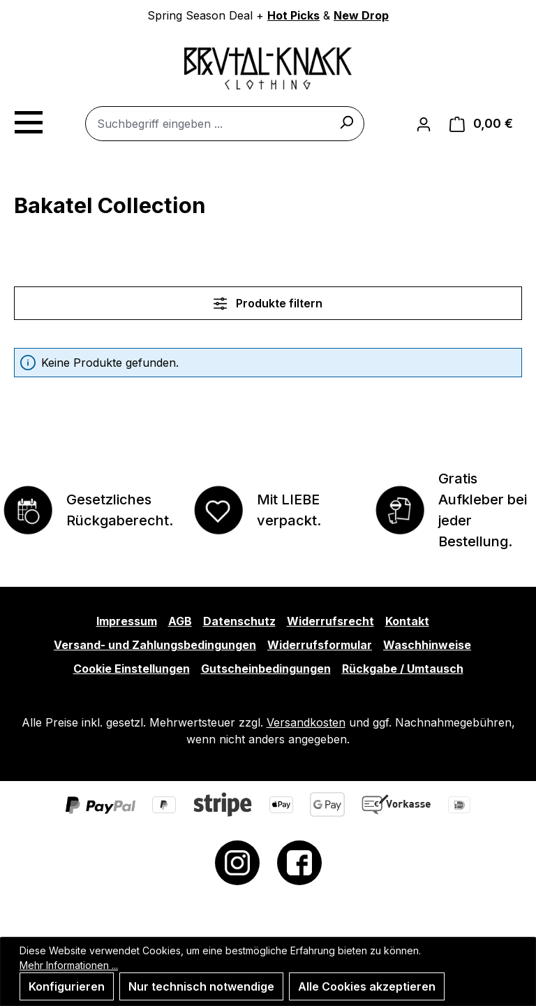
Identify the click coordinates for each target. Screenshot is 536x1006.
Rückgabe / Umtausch (402, 669)
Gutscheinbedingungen (266, 669)
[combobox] (225, 123)
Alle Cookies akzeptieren (367, 986)
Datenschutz (239, 621)
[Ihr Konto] (423, 124)
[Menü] (28, 120)
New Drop (361, 15)
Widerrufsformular (319, 645)
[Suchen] (346, 121)
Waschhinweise (427, 645)
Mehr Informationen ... (69, 965)
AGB (180, 621)
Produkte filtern (268, 303)
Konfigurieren (67, 986)
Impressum (126, 621)
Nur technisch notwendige (201, 986)
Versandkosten (306, 722)
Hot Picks (293, 15)
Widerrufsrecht (330, 621)
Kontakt (407, 621)
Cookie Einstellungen (131, 669)
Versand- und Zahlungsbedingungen (155, 645)
